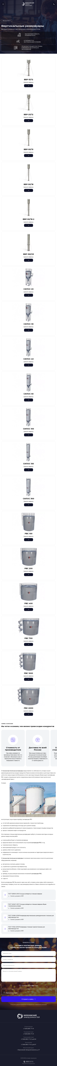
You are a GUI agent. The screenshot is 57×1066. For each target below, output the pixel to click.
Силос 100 (28, 429)
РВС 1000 (28, 673)
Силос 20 (28, 289)
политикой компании (41, 1004)
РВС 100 (28, 533)
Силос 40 (28, 359)
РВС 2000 (28, 708)
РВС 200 (28, 568)
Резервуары (6, 20)
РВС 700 (28, 638)
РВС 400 (28, 603)
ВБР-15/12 (28, 79)
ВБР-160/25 (28, 254)
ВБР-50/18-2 (28, 219)
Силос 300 (28, 499)
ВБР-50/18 (28, 184)
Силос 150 (28, 464)
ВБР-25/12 (28, 114)
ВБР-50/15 (28, 149)
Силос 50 (29, 394)
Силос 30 (29, 324)
